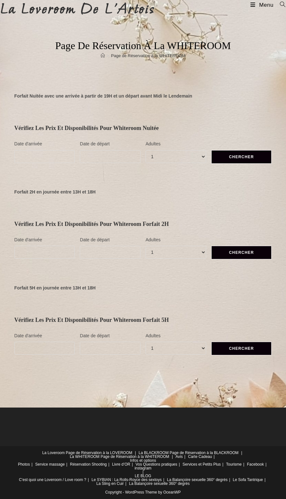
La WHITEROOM (85, 456)
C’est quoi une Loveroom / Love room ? (52, 479)
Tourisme (234, 464)
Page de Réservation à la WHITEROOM (148, 55)
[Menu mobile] (262, 5)
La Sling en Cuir (110, 483)
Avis (179, 456)
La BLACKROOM (153, 453)
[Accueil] (103, 55)
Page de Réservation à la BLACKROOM (204, 453)
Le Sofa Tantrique (248, 479)
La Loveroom (53, 453)
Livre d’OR (121, 464)
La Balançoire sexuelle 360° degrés (197, 479)
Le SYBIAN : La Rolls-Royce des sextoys (126, 479)
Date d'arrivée (28, 143)
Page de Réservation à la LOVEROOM (99, 453)
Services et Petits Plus (201, 464)
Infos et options (143, 460)
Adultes (153, 143)
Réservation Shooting (88, 464)
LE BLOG (143, 476)
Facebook (255, 464)
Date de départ (95, 143)
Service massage (50, 464)
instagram (143, 468)
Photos (24, 464)
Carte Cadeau (200, 456)
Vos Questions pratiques (156, 464)
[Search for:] (280, 5)
